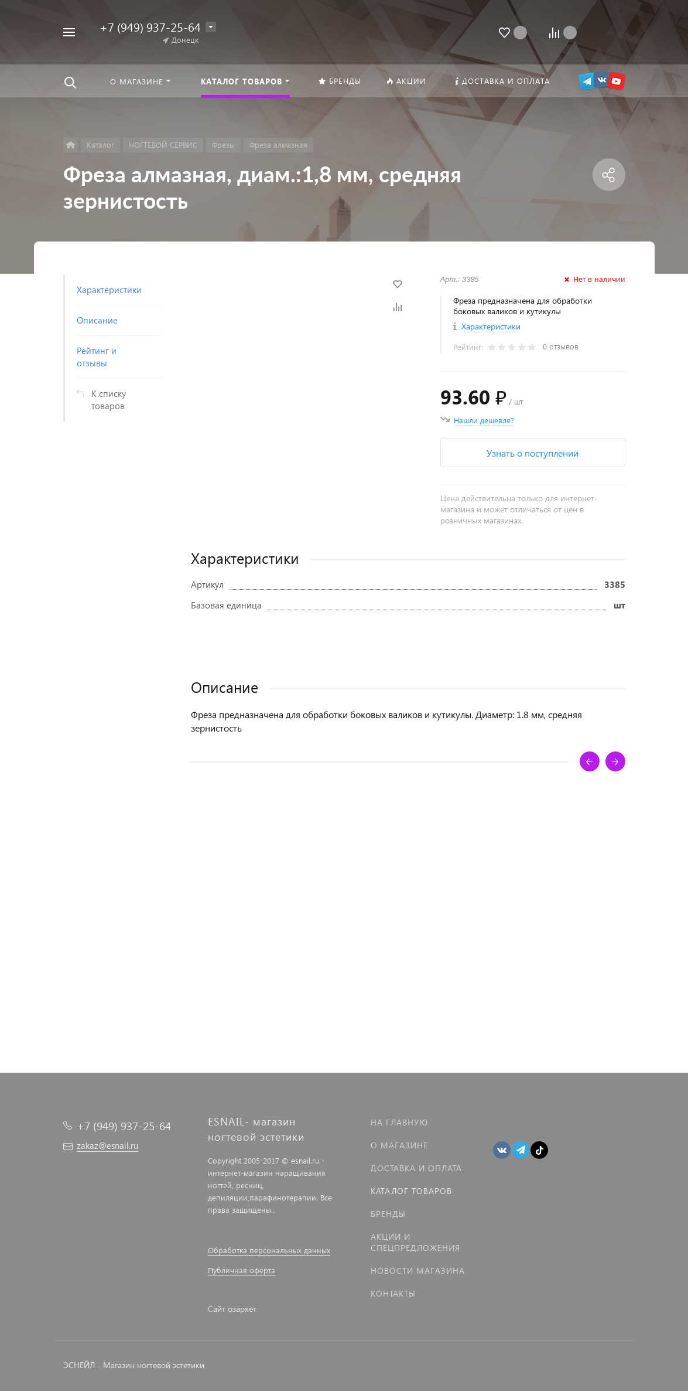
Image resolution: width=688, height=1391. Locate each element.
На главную (399, 1122)
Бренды (388, 1213)
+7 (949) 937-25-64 (150, 26)
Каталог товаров (411, 1190)
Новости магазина (418, 1270)
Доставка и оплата (416, 1168)
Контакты (393, 1293)
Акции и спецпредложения (415, 1242)
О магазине (399, 1145)
